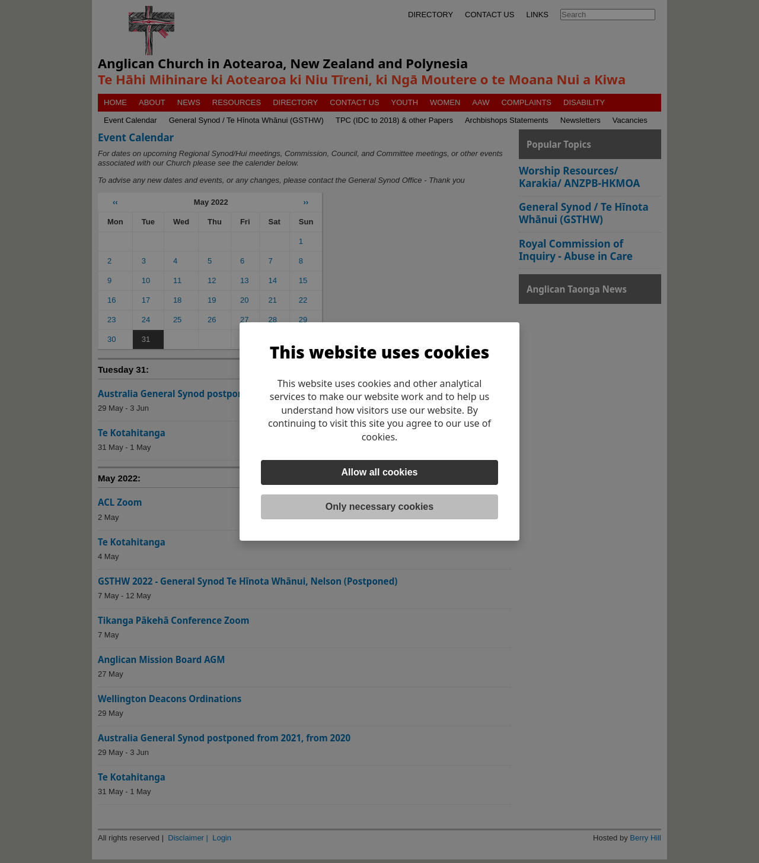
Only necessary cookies (379, 507)
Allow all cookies (380, 472)
